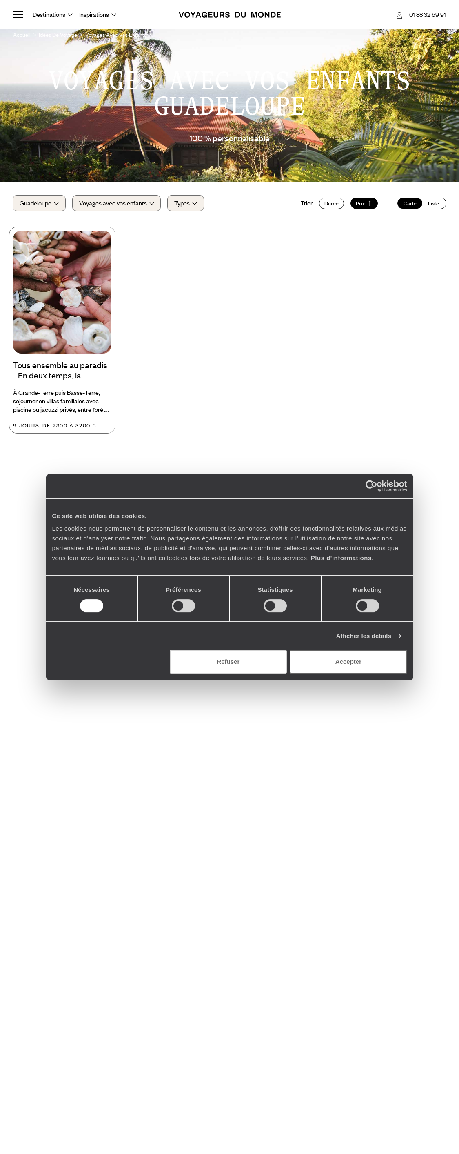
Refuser (228, 661)
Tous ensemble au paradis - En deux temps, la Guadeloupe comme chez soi (60, 371)
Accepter (348, 661)
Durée (331, 203)
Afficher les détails (363, 635)
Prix (363, 203)
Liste (433, 203)
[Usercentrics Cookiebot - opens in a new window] (371, 486)
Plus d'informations (341, 557)
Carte (409, 203)
